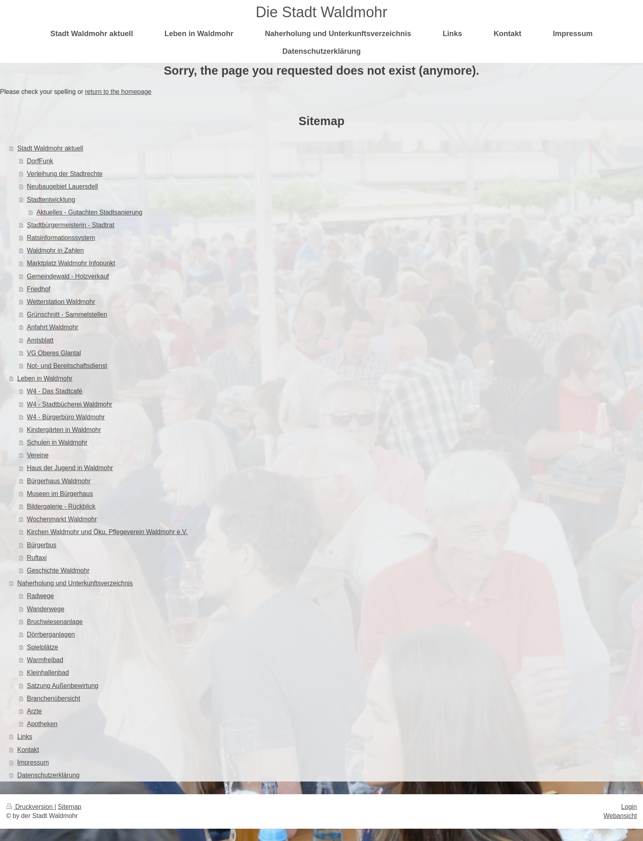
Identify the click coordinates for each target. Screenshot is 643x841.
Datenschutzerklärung (48, 775)
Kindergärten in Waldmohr (64, 429)
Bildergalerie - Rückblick (61, 506)
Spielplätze (42, 647)
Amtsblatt (40, 340)
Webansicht (620, 815)
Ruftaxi (37, 557)
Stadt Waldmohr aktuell (50, 148)
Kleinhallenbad (48, 672)
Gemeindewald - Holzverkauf (68, 276)
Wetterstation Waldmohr (61, 301)
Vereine (38, 455)
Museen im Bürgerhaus (60, 493)
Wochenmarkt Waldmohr (62, 519)
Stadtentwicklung (51, 199)
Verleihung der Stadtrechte (65, 173)
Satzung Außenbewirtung (62, 685)
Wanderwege (45, 609)
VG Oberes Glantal (54, 353)
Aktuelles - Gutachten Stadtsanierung (89, 212)
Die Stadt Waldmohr (322, 12)
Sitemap (69, 806)
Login (629, 806)
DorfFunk (40, 161)
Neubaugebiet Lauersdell (62, 186)
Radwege (40, 595)
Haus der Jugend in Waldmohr (70, 467)
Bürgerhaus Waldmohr (59, 481)
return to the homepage (118, 91)
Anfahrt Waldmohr (52, 327)
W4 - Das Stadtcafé (54, 391)
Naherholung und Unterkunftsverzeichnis (75, 583)
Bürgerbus (42, 545)
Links (24, 736)
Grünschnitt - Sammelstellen (67, 314)
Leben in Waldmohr (45, 378)
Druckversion (30, 806)
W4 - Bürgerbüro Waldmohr (66, 417)
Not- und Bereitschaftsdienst (67, 365)
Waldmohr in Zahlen (55, 250)
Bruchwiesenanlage (55, 621)
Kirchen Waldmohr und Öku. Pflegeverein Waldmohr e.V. (107, 531)
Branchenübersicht (53, 698)
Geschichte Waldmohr (58, 570)
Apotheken (42, 723)
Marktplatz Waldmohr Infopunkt (71, 263)
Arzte (34, 711)
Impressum (33, 762)
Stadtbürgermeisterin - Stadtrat (70, 225)
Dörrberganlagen (51, 634)
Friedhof (38, 289)
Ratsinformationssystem (61, 237)
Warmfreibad (45, 659)
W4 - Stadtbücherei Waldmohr (69, 404)
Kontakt (28, 749)
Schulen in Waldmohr (57, 442)
